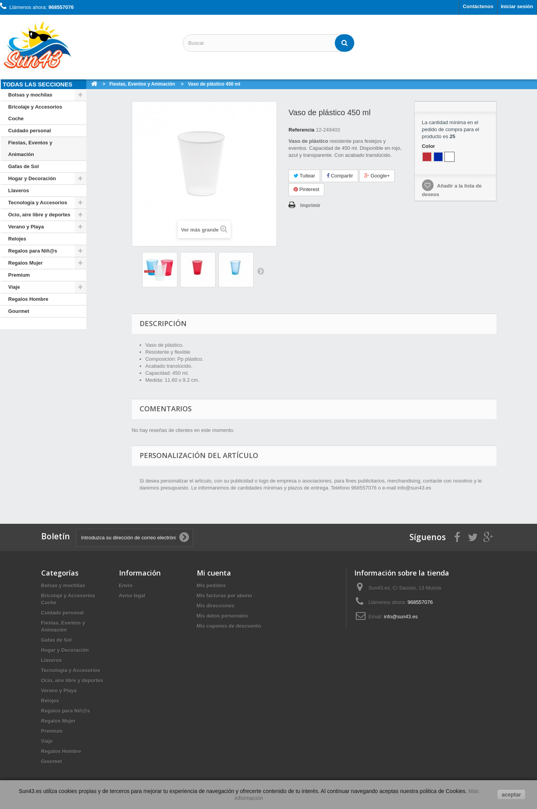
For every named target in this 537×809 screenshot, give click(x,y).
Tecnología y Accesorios (37, 202)
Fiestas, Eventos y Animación (30, 148)
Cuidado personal (29, 130)
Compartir (340, 176)
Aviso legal (132, 595)
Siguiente (260, 271)
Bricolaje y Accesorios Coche (35, 112)
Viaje (14, 287)
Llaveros (18, 190)
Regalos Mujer (25, 263)
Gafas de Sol (23, 166)
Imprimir (310, 205)
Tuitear (304, 176)
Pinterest (306, 189)
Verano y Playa (26, 227)
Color (429, 146)
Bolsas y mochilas (30, 95)
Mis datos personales (222, 616)
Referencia (301, 130)
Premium (19, 275)
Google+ (377, 176)
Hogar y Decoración (32, 178)
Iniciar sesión (517, 6)
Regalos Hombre (28, 299)
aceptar (511, 794)
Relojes (17, 239)
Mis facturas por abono (224, 595)
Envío (126, 585)
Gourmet (18, 311)
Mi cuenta (214, 572)
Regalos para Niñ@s (32, 251)
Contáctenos (478, 6)
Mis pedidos (211, 585)
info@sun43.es (401, 616)
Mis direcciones (216, 606)
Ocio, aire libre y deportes (39, 215)
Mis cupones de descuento (229, 626)
